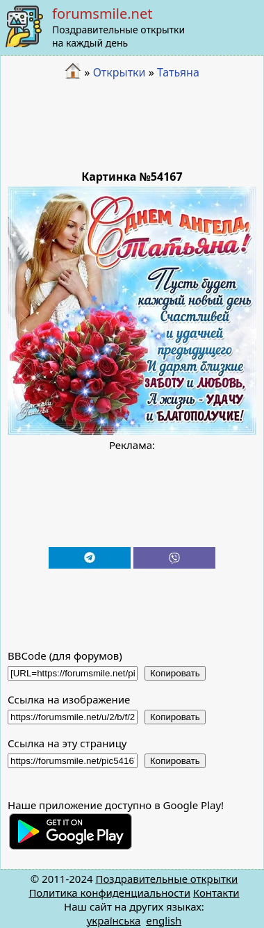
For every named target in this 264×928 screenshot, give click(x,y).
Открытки (119, 72)
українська (114, 920)
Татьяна (178, 72)
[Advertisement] (132, 125)
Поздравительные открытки (166, 879)
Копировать (175, 673)
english (163, 920)
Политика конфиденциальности (109, 892)
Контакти (216, 892)
